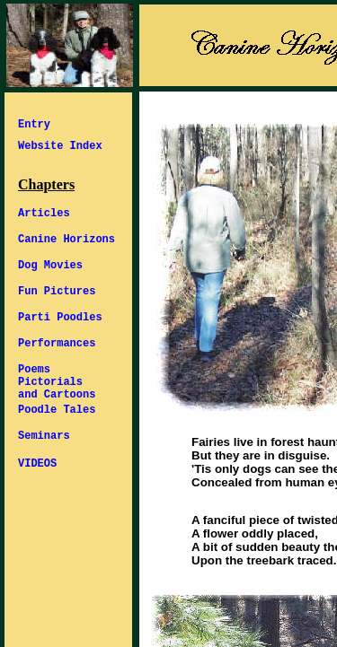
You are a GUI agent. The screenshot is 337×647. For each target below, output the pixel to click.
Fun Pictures (56, 291)
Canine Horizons (66, 239)
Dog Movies (50, 265)
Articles (44, 213)
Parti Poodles (60, 317)
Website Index (60, 146)
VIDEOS (37, 464)
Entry (34, 124)
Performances (56, 343)
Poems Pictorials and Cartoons (56, 382)
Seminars (44, 436)
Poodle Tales (56, 410)
